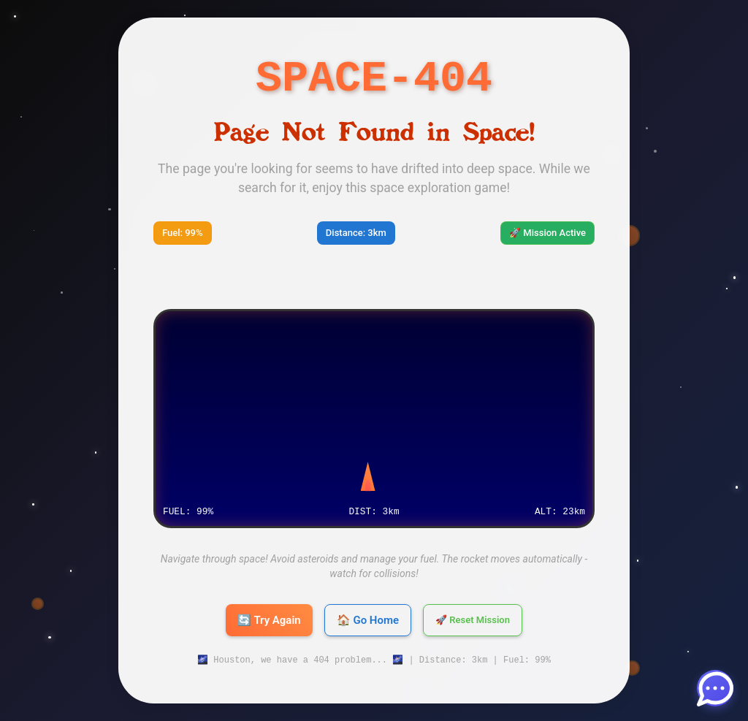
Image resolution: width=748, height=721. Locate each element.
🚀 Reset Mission (473, 620)
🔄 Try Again (269, 620)
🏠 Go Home (368, 620)
